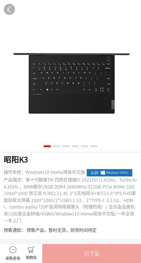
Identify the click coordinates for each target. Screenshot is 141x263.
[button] (91, 253)
